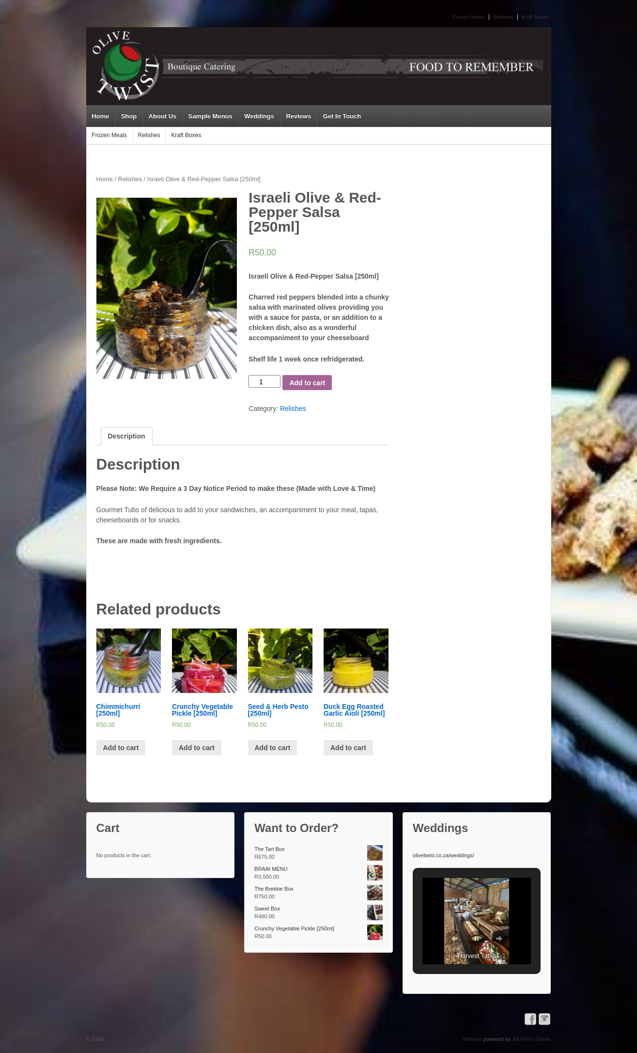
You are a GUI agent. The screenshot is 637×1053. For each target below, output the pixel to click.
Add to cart (307, 383)
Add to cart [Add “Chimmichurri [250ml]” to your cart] (121, 748)
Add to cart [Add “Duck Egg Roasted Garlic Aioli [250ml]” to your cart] (348, 748)
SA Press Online (531, 1039)
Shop (129, 116)
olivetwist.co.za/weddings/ (443, 855)
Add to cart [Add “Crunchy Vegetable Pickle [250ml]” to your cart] (197, 748)
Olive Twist (116, 1039)
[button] (454, 938)
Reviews (298, 116)
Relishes (503, 17)
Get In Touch (342, 116)
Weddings (259, 116)
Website (472, 1039)
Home (100, 116)
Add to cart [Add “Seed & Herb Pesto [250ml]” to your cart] (273, 748)
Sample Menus (210, 116)
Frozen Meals (468, 17)
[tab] (127, 436)
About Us (163, 116)
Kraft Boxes (535, 17)
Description (126, 436)
